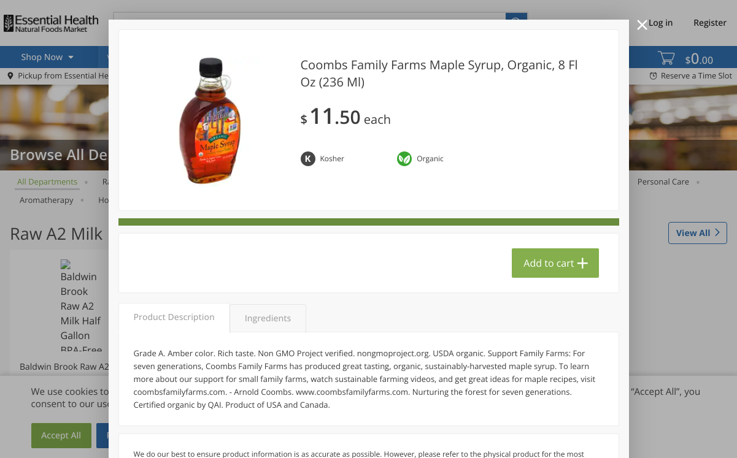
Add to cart (548, 263)
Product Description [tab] (174, 317)
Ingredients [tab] (268, 318)
